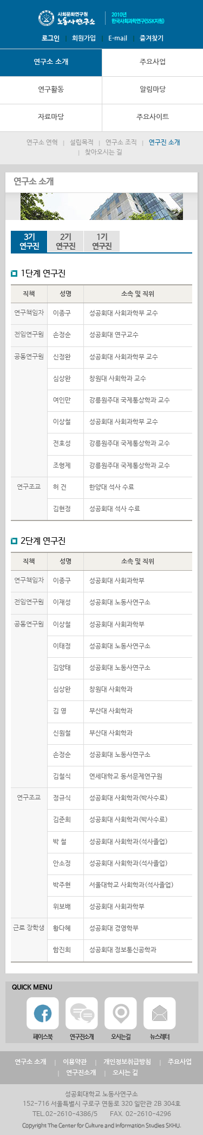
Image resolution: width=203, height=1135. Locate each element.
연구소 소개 (51, 61)
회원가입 (84, 38)
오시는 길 (125, 1073)
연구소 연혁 (42, 142)
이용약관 (75, 1062)
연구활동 (51, 89)
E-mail (117, 38)
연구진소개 (81, 1073)
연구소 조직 (121, 142)
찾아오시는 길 (103, 152)
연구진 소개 (164, 142)
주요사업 (153, 61)
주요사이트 (152, 117)
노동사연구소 (102, 18)
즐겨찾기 (151, 38)
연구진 (28, 242)
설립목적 (82, 142)
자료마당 (51, 117)
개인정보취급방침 (127, 1062)
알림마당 (153, 89)
